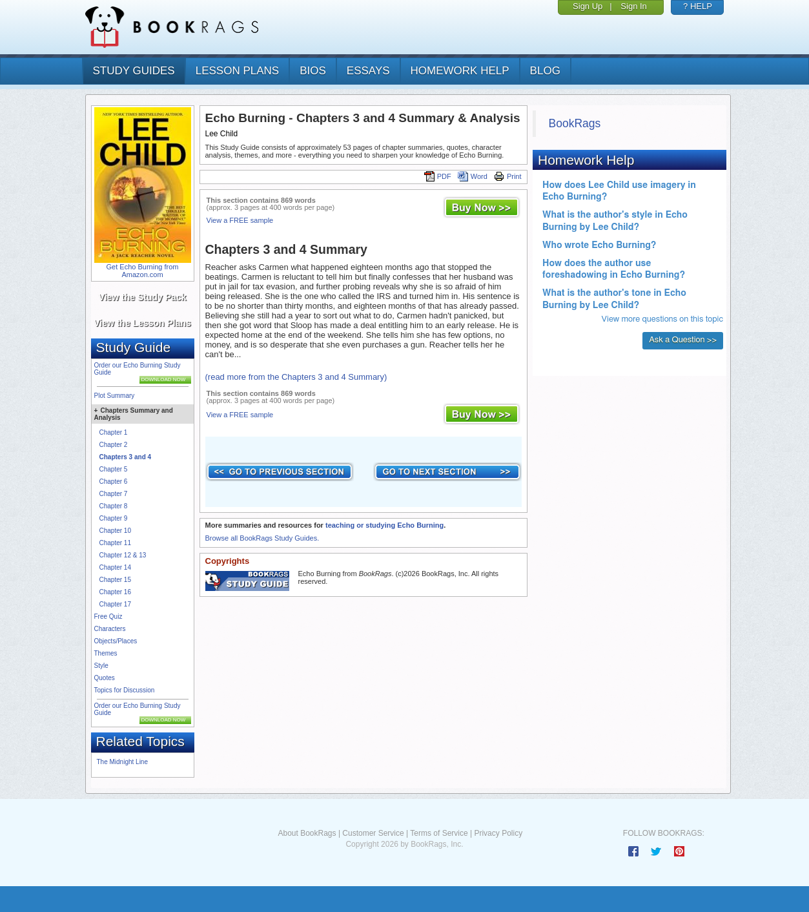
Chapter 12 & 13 (123, 555)
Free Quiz (108, 616)
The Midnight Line (122, 761)
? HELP (697, 6)
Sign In (633, 6)
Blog (545, 71)
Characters (110, 628)
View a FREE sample (240, 220)
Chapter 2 (113, 444)
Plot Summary (114, 395)
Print (508, 176)
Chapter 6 (113, 481)
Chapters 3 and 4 (125, 457)
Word (472, 176)
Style (101, 665)
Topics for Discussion (124, 690)
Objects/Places (116, 641)
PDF (437, 176)
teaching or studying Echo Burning (384, 525)
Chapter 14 (115, 567)
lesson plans (237, 71)
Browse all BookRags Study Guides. (262, 538)
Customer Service (373, 833)
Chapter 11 (115, 542)
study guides (134, 71)
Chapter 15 (115, 579)
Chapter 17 (115, 604)
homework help (460, 71)
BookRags (575, 123)
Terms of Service (438, 833)
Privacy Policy (498, 833)
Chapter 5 (113, 469)
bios (313, 71)
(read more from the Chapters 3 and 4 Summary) (296, 377)
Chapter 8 (113, 506)
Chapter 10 (115, 530)
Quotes (104, 677)
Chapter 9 (113, 518)
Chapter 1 (113, 432)
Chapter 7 (113, 493)
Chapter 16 (115, 592)
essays (368, 71)
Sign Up (587, 6)
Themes (106, 653)
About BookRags (307, 833)
